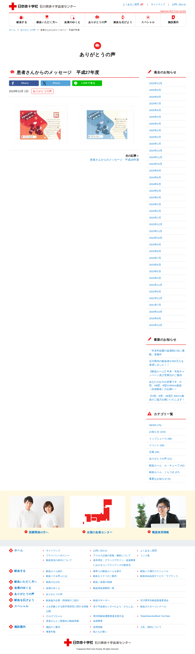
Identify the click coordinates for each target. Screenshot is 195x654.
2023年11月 (155, 231)
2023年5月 (155, 271)
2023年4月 (155, 278)
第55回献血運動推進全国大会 (108, 616)
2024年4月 (155, 197)
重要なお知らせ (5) (159, 479)
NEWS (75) (155, 425)
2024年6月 (155, 184)
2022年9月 (155, 291)
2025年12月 (155, 83)
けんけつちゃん (54, 616)
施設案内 (20, 626)
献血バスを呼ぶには (56, 576)
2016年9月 (155, 318)
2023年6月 (155, 264)
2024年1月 (155, 217)
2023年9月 (155, 244)
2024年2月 (155, 211)
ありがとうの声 (28, 30)
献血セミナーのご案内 (105, 576)
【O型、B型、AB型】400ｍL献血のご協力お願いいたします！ (167, 398)
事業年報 (50, 631)
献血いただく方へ (25, 581)
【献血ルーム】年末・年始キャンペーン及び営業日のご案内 (167, 373)
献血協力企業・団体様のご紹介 (62, 600)
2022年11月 (155, 285)
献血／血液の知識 (102, 582)
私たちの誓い (100, 631)
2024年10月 (155, 164)
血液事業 (98, 621)
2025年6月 (155, 110)
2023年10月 (155, 238)
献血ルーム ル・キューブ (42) (167, 465)
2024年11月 (155, 157)
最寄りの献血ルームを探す (107, 571)
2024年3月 (155, 204)
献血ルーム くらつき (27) (164, 472)
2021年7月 (155, 305)
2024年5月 (155, 190)
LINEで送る (88, 83)
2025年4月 (155, 123)
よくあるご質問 (131, 4)
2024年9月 (155, 170)
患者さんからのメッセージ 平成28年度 (114, 159)
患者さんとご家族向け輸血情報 (62, 621)
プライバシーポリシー (58, 555)
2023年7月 (155, 258)
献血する (20, 570)
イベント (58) (156, 445)
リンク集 (145, 555)
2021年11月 (155, 298)
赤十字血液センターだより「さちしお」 (114, 606)
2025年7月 (155, 103)
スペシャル (21, 606)
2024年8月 (155, 177)
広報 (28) (154, 452)
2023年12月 (155, 224)
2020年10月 (155, 311)
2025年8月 (155, 97)
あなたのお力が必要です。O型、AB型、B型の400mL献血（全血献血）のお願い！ (165, 386)
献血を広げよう (24, 600)
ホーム (12, 30)
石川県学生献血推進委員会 (154, 600)
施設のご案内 (53, 627)
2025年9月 (155, 90)
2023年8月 (155, 251)
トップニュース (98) (160, 438)
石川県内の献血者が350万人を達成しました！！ (166, 363)
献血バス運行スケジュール (154, 571)
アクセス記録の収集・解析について (112, 555)
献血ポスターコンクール (153, 606)
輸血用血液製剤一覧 (103, 588)
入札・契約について (150, 627)
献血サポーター (101, 600)
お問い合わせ (179, 4)
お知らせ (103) (157, 431)
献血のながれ (53, 582)
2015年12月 (155, 325)
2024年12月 (155, 150)
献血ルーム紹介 (54, 571)
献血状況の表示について (59, 560)
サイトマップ (158, 4)
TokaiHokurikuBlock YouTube (155, 616)
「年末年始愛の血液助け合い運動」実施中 (167, 352)
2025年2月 (155, 137)
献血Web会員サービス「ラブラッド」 (160, 576)
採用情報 (98, 627)
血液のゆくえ (22, 587)
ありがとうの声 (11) (160, 458)
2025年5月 (155, 117)
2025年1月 (155, 143)
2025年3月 (155, 130)
